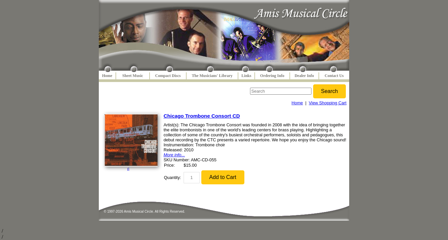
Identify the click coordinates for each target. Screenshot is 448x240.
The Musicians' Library (212, 75)
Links (246, 75)
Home (107, 75)
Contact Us (334, 75)
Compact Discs (168, 75)
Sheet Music (132, 75)
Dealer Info (304, 75)
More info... (174, 154)
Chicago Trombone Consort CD (202, 116)
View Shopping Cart (328, 102)
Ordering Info (272, 75)
